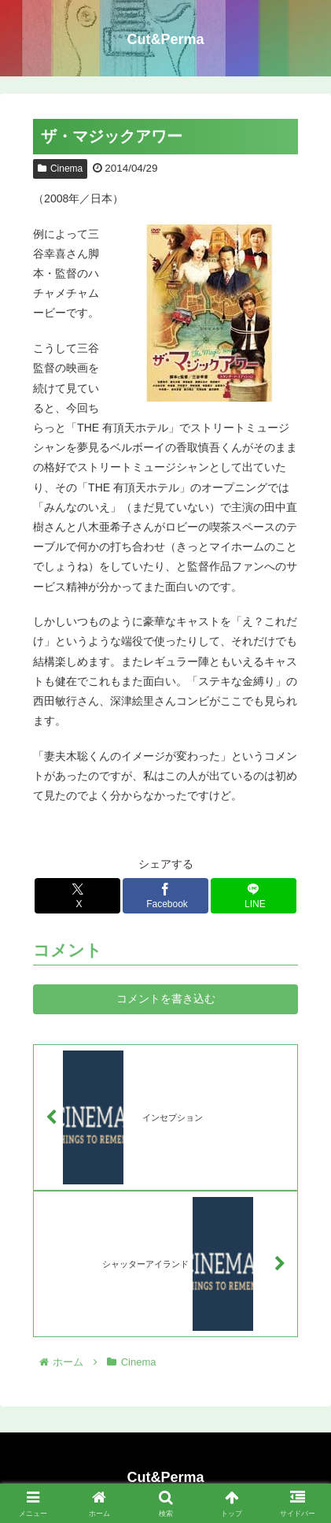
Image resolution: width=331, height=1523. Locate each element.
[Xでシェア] (77, 895)
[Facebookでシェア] (165, 895)
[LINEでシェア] (253, 895)
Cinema (60, 168)
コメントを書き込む (165, 998)
